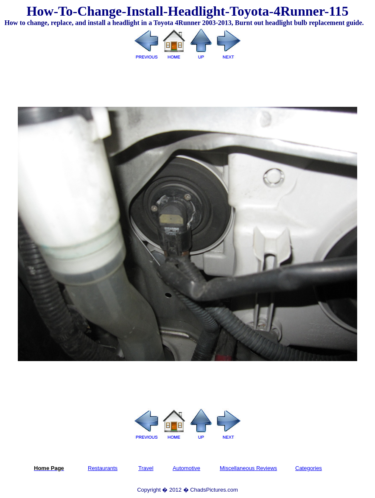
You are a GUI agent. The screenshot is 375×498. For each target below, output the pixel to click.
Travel (146, 468)
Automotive (186, 468)
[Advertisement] (187, 80)
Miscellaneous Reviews (248, 468)
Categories (308, 468)
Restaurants (103, 468)
